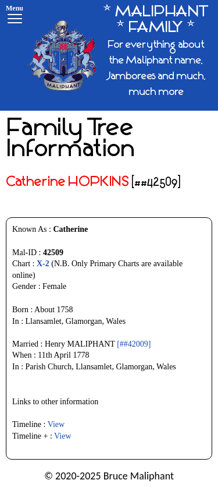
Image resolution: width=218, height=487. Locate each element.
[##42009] (134, 344)
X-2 (43, 263)
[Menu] (14, 16)
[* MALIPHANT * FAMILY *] (118, 55)
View (56, 424)
